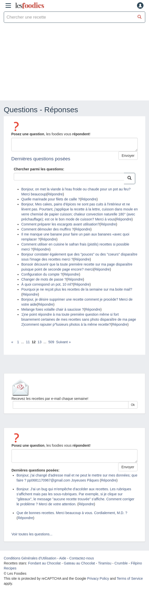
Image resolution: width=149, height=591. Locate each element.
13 (40, 342)
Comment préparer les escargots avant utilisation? (60, 224)
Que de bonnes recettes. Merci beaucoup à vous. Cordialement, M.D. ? (72, 513)
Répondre (55, 194)
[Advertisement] (74, 63)
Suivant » (63, 342)
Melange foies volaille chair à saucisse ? (52, 309)
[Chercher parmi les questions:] (129, 178)
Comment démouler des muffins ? (47, 229)
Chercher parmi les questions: (39, 169)
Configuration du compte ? (41, 274)
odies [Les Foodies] (29, 5)
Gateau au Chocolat (79, 563)
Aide (62, 558)
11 (28, 342)
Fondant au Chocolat (44, 563)
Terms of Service (130, 578)
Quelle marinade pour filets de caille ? (50, 199)
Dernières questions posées (40, 158)
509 (51, 342)
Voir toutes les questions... (32, 534)
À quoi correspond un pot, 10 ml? (47, 284)
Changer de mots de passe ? (43, 279)
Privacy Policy (98, 578)
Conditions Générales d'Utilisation (30, 558)
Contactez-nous (81, 558)
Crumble (121, 563)
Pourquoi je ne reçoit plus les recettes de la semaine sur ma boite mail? (76, 289)
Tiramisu (104, 563)
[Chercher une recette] (139, 17)
